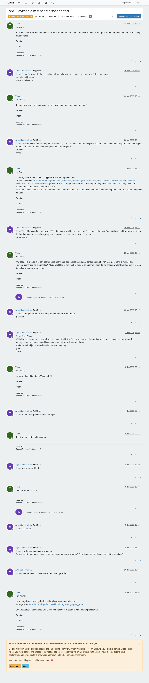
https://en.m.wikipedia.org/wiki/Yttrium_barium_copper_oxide (56, 604)
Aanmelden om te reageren (129, 16)
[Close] (139, 644)
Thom (17, 24)
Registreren (15, 666)
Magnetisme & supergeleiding (20, 16)
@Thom (37, 71)
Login (25, 666)
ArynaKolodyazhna (23, 71)
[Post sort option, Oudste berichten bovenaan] (112, 16)
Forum (10, 2)
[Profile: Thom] (18, 74)
